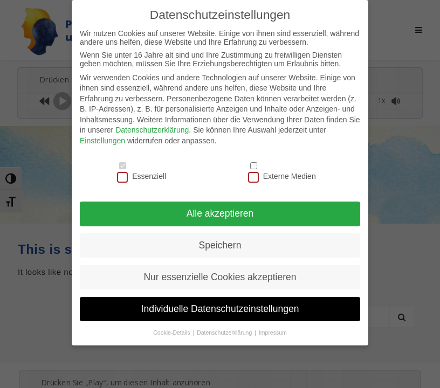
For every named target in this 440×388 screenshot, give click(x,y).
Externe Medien (282, 175)
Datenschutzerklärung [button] (225, 331)
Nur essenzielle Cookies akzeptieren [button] (219, 276)
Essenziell (141, 175)
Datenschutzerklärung (152, 129)
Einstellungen (102, 139)
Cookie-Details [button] (172, 331)
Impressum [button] (273, 331)
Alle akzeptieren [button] (220, 212)
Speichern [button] (220, 244)
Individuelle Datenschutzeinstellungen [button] (220, 307)
